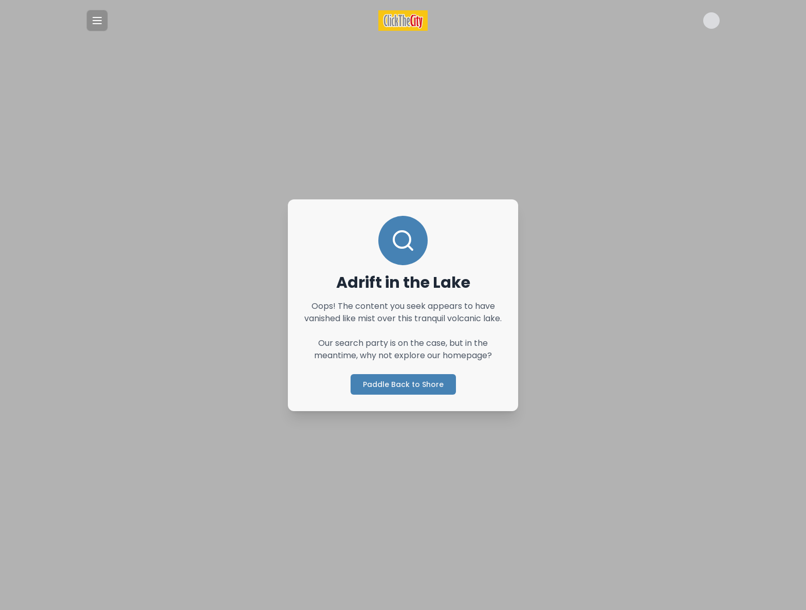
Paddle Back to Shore (403, 384)
